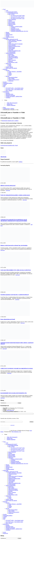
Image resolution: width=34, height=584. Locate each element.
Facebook (3, 145)
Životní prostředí (11, 51)
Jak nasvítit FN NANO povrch (17, 17)
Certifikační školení (10, 36)
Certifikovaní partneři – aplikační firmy (14, 96)
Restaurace (10, 61)
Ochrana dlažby (11, 48)
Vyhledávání (3, 402)
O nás (7, 10)
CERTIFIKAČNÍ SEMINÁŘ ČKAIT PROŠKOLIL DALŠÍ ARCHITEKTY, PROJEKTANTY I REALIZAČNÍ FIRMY (14, 220)
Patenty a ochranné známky (16, 26)
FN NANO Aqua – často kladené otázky (14, 89)
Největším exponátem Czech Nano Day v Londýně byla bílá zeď (15, 294)
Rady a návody (11, 14)
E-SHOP (5, 84)
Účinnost (10, 20)
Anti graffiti (10, 49)
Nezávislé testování (15, 28)
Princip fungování (12, 19)
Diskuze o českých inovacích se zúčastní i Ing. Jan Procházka (14, 245)
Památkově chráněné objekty (14, 46)
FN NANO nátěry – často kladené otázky (14, 88)
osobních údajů (12, 425)
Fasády (9, 42)
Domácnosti (10, 54)
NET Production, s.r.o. (16, 431)
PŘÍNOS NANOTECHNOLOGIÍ (8, 185)
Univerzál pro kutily (12, 41)
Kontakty (8, 92)
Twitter (6, 145)
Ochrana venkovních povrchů (12, 39)
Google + (13, 145)
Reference (5, 69)
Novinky (5, 82)
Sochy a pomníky (12, 45)
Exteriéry (8, 70)
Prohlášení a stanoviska (16, 30)
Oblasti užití (5, 38)
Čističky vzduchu (9, 66)
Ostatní (9, 75)
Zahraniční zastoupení (10, 95)
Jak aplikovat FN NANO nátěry (18, 15)
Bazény (9, 64)
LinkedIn (9, 145)
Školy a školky (11, 55)
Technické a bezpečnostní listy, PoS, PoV (19, 31)
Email (16, 145)
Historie (7, 32)
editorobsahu (4, 120)
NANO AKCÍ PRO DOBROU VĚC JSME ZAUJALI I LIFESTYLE (16, 270)
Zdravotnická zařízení (12, 56)
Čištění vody (8, 63)
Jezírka (9, 65)
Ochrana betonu (11, 47)
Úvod (4, 9)
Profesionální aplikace (7, 83)
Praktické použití (11, 24)
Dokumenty (10, 25)
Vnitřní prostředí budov (11, 53)
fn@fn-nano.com (10, 410)
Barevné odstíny (11, 23)
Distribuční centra (9, 94)
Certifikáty (13, 27)
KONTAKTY (6, 91)
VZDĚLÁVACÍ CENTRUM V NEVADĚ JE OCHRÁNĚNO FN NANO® (17, 368)
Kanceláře (10, 58)
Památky (10, 73)
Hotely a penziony (12, 60)
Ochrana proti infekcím (13, 57)
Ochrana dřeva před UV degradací (15, 43)
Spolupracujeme (9, 34)
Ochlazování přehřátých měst (14, 50)
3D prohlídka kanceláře (13, 13)
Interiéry (7, 76)
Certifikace (8, 97)
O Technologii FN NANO (11, 11)
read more (8, 190)
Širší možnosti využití (12, 62)
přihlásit (20, 161)
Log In (4, 532)
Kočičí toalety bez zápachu (11, 68)
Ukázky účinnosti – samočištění (15, 40)
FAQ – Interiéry (9, 90)
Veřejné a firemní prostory (13, 79)
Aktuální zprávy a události (12, 120)
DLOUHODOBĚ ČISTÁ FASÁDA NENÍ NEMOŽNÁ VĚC (14, 393)
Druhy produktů (11, 21)
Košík (4, 85)
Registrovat (5, 533)
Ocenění (7, 35)
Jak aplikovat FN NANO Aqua (17, 18)
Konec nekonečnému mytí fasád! (8, 319)
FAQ (4, 86)
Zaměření (8, 33)
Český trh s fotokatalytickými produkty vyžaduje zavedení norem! (15, 195)
